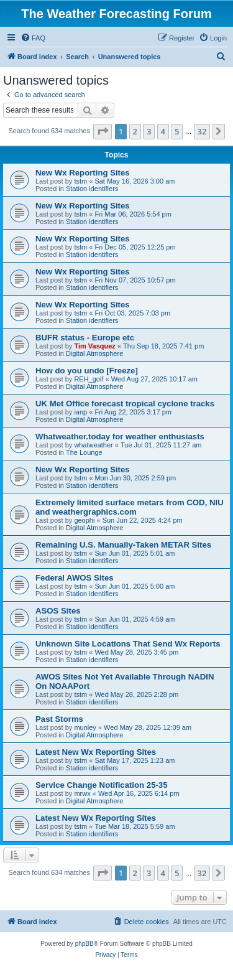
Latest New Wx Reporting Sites (95, 752)
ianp (80, 412)
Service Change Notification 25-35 (101, 785)
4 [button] (163, 131)
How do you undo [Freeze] (86, 370)
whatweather (93, 445)
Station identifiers (92, 188)
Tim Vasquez (94, 346)
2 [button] (135, 131)
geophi (84, 520)
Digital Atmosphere (94, 353)
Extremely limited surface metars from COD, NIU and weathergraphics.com (129, 507)
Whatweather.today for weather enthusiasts (119, 436)
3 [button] (149, 131)
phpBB (84, 943)
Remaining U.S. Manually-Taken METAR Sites (123, 544)
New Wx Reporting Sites (82, 172)
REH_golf (88, 379)
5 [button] (177, 131)
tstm (80, 181)
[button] (102, 131)
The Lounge (84, 452)
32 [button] (202, 131)
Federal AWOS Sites (74, 577)
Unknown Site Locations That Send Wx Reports (127, 643)
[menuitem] (33, 37)
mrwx (82, 793)
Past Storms (59, 719)
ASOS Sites (58, 610)
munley (85, 727)
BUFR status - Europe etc (84, 337)
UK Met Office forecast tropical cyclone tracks (124, 403)
